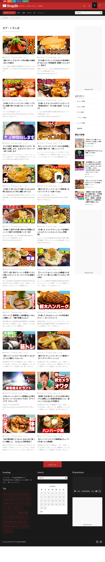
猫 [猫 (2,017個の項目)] (22, 542)
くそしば (25, 57)
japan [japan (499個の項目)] (27, 510)
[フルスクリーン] (100, 507)
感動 (23, 13)
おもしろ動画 (81, 101)
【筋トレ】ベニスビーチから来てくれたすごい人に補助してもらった (19, 368)
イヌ (14, 1)
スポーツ (25, 1)
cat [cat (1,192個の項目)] (11, 510)
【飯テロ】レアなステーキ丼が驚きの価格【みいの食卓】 (19, 61)
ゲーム (19, 1)
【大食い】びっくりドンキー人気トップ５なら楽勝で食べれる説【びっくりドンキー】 (19, 107)
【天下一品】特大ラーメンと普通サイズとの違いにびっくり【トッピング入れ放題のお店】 (19, 282)
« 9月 (41, 527)
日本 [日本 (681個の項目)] (24, 537)
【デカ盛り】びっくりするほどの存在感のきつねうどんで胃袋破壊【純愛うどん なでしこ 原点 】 (53, 63)
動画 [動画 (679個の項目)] (26, 528)
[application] (87, 500)
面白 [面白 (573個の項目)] (5, 547)
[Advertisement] (88, 57)
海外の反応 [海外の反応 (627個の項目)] (7, 542)
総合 (5, 1)
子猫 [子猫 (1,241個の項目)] (11, 533)
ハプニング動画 (82, 117)
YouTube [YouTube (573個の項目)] (27, 514)
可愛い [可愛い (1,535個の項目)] (6, 533)
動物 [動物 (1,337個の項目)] (21, 528)
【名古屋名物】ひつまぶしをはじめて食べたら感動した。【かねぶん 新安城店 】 (19, 454)
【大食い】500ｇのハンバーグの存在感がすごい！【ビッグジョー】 (53, 324)
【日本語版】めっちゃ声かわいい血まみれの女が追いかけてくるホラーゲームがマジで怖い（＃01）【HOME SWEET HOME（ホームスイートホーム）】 (93, 167)
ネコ (9, 1)
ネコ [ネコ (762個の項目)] (21, 523)
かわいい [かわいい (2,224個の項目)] (22, 519)
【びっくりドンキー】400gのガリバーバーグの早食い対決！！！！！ (93, 182)
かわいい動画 (81, 106)
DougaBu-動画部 (20, 557)
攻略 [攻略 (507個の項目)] (19, 537)
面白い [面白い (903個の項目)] (11, 547)
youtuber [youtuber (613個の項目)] (6, 519)
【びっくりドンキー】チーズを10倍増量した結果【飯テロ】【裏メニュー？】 (53, 151)
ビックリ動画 (29, 37)
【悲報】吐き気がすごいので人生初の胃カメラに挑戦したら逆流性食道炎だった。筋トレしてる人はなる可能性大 (53, 410)
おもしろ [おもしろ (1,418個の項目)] (14, 519)
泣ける (29, 13)
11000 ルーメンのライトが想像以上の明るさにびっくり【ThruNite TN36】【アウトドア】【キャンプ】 (19, 410)
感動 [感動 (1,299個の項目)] (5, 537)
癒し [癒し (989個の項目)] (27, 542)
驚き (18, 13)
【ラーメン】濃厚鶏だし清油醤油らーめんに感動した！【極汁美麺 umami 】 (19, 326)
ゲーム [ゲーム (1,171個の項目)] (6, 523)
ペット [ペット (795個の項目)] (15, 528)
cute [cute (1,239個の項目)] (16, 510)
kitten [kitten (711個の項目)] (13, 514)
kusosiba (15, 57)
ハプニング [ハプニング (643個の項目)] (7, 528)
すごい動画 (30, 125)
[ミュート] (96, 507)
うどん (59, 57)
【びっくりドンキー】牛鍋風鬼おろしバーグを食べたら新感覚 (53, 452)
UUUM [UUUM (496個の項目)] (20, 514)
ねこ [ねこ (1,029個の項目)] (29, 519)
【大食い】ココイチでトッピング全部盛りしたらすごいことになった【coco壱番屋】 (53, 238)
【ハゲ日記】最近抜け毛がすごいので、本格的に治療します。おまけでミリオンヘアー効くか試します (19, 151)
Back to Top (52, 480)
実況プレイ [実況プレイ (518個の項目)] (24, 533)
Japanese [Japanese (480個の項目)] (6, 514)
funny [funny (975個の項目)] (21, 510)
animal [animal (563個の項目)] (6, 510)
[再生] (75, 507)
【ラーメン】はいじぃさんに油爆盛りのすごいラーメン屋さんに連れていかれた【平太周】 (53, 282)
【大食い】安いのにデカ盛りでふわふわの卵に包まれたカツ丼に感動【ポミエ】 (19, 194)
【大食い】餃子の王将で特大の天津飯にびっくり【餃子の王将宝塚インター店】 (19, 238)
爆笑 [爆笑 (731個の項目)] (14, 542)
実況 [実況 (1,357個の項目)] (17, 533)
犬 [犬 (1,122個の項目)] (19, 542)
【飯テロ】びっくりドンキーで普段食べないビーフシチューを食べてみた (53, 193)
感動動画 (30, 169)
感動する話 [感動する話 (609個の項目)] (12, 537)
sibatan (20, 57)
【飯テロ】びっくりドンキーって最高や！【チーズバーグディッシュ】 (53, 368)
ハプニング (40, 13)
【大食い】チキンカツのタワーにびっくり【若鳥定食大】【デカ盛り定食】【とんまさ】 (53, 107)
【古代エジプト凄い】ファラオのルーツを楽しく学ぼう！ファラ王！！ (93, 141)
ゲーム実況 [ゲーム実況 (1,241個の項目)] (13, 523)
